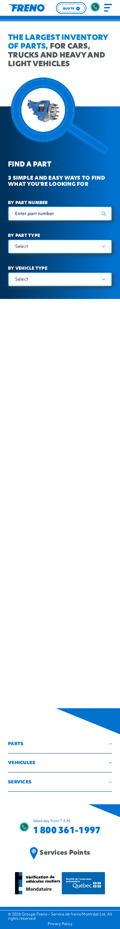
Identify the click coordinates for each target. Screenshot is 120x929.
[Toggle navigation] (108, 8)
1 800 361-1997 (67, 830)
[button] (60, 743)
